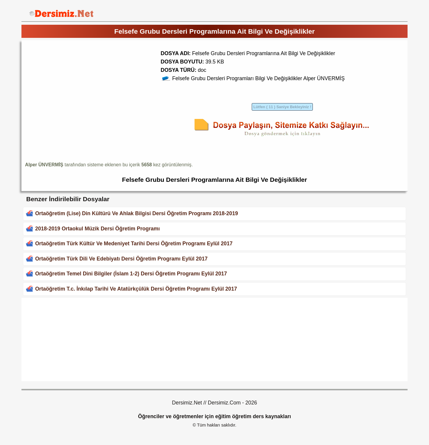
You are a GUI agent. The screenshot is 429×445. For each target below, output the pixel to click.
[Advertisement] (75, 85)
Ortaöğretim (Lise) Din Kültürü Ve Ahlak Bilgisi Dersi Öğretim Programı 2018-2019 (136, 213)
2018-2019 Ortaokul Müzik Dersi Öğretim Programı (97, 229)
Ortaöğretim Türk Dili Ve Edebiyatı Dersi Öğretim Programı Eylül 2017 (121, 259)
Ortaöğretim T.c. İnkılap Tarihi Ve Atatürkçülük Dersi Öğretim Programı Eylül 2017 (136, 289)
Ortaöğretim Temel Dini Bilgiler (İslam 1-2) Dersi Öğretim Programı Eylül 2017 (131, 274)
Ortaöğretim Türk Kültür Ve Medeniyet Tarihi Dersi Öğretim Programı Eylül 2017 (134, 243)
